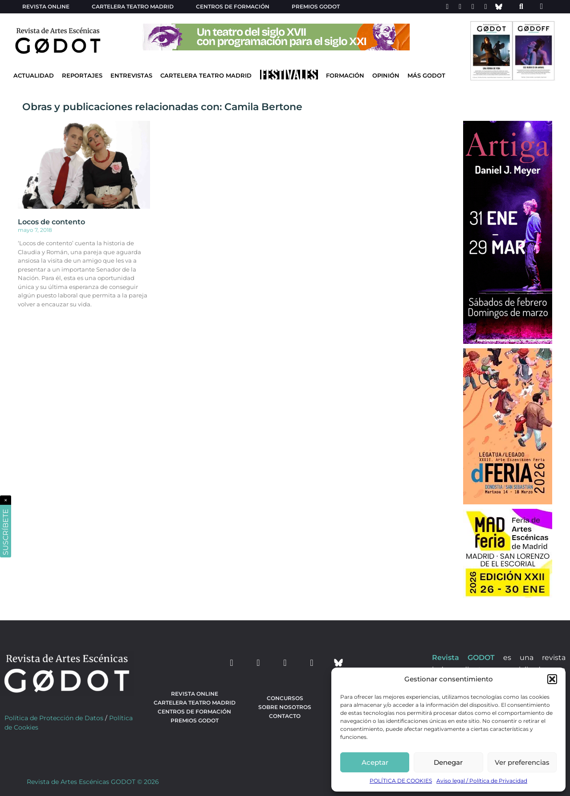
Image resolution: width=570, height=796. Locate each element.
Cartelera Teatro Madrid (206, 75)
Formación (345, 75)
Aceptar (375, 762)
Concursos (285, 698)
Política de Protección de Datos (53, 718)
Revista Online (45, 6)
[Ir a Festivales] (289, 76)
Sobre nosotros (284, 707)
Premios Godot (316, 6)
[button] (552, 679)
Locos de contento (51, 222)
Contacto (285, 716)
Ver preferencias (522, 762)
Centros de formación (232, 6)
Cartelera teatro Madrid (133, 6)
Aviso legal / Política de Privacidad (481, 780)
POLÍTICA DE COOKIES (401, 780)
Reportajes (82, 75)
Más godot (426, 75)
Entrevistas (131, 75)
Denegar (448, 762)
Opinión (385, 75)
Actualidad (33, 75)
